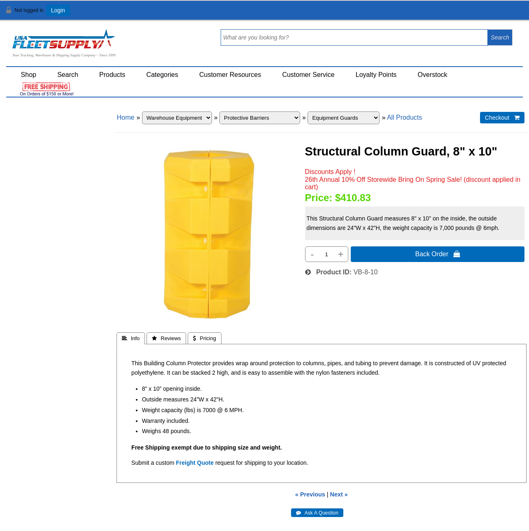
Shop (28, 74)
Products (112, 74)
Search (67, 74)
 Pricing (204, 338)
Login (58, 10)
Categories (162, 74)
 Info (131, 338)
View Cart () (497, 14)
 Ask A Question (317, 512)
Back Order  (437, 253)
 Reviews (166, 338)
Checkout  (502, 118)
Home (126, 117)
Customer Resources (230, 74)
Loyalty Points (376, 74)
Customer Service (308, 74)
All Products (404, 117)
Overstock (432, 74)
